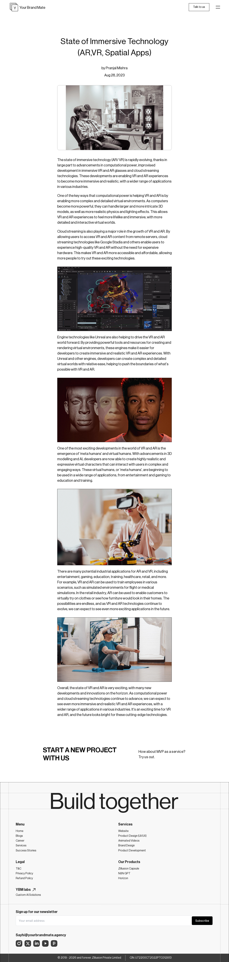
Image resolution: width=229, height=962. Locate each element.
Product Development (132, 850)
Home (19, 831)
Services (21, 845)
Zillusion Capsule (128, 868)
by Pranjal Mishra (114, 68)
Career (20, 840)
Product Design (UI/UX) (132, 835)
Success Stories (26, 850)
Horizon (123, 878)
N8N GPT (124, 873)
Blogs (19, 835)
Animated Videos (129, 840)
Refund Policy (24, 878)
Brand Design (126, 845)
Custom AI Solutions (28, 894)
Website (123, 831)
